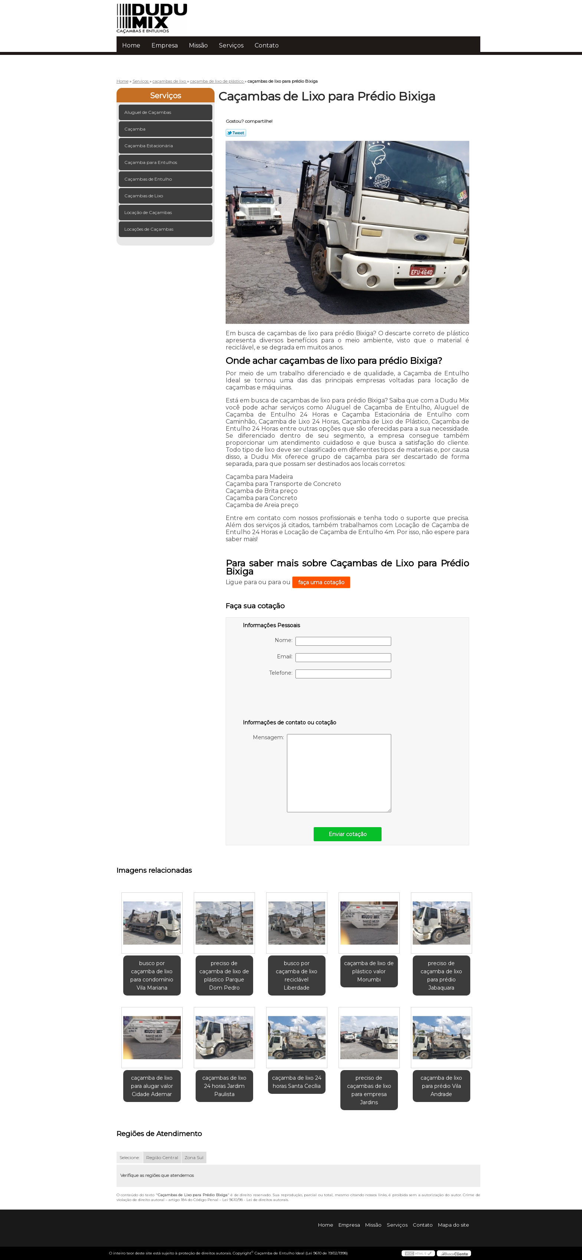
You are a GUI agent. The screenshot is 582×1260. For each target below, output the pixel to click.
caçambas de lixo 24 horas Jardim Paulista (224, 1086)
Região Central (162, 1157)
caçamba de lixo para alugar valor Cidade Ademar (152, 1086)
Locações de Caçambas (149, 229)
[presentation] (289, 700)
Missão (198, 45)
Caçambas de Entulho (148, 179)
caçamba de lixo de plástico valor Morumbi (369, 971)
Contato (267, 45)
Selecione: (130, 1157)
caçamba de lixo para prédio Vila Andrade (441, 1086)
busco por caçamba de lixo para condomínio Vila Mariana (151, 975)
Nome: (333, 641)
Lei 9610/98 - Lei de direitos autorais (255, 1199)
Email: (334, 657)
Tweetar (236, 132)
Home (131, 45)
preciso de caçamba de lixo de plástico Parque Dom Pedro (224, 975)
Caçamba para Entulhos (151, 162)
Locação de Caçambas (148, 212)
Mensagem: (322, 773)
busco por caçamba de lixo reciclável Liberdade (296, 975)
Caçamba (135, 129)
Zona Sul (193, 1157)
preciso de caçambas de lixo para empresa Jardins (369, 1090)
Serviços (231, 45)
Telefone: (330, 674)
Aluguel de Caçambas (148, 112)
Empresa (164, 45)
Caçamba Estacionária (149, 145)
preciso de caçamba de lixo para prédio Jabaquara (441, 975)
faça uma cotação (321, 582)
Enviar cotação (347, 834)
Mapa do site (453, 1225)
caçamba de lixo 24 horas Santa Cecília (296, 1082)
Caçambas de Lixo (144, 195)
